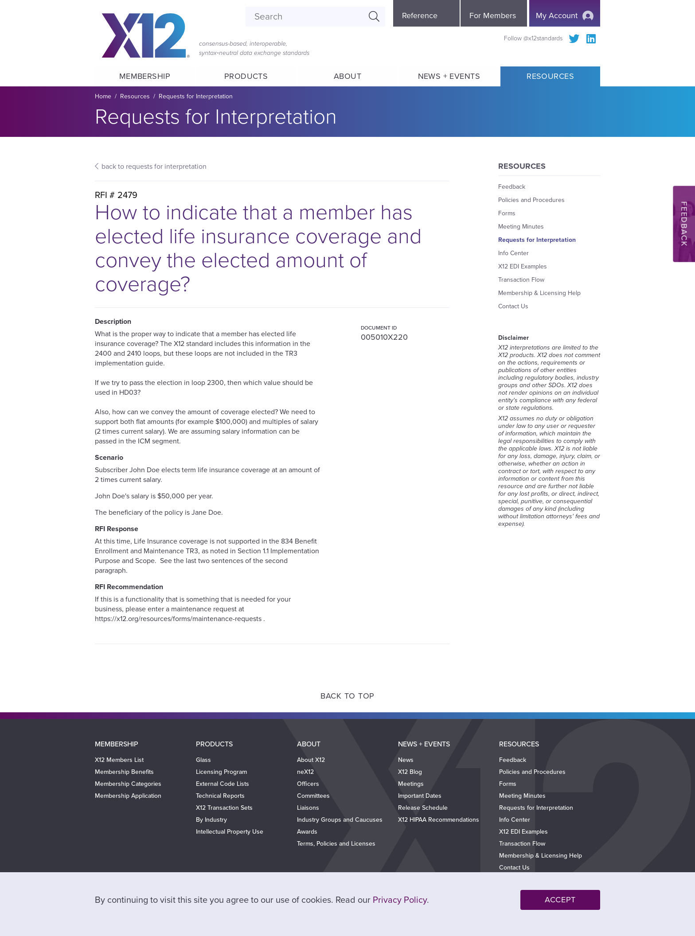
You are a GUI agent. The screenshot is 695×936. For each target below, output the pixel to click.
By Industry (211, 819)
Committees (313, 796)
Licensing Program (221, 772)
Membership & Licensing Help (539, 293)
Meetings (411, 784)
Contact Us (513, 306)
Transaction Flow (521, 280)
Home (103, 96)
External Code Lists (222, 784)
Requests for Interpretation (196, 96)
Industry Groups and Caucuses (340, 819)
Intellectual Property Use (229, 831)
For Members (492, 15)
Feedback (511, 186)
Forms (506, 213)
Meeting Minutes (521, 226)
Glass (203, 760)
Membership (144, 76)
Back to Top (347, 696)
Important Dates (419, 796)
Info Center (513, 253)
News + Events (449, 76)
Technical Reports (220, 796)
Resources (550, 76)
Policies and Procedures (531, 200)
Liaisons (308, 808)
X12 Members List (119, 760)
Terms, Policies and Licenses (336, 843)
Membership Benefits (124, 772)
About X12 (311, 760)
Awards (307, 831)
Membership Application (128, 796)
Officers (308, 784)
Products (246, 76)
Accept (560, 900)
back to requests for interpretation (154, 166)
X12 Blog (410, 772)
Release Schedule (423, 808)
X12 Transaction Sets (224, 808)
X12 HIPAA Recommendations (438, 819)
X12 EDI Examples (522, 266)
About (347, 76)
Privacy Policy (400, 900)
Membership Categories (128, 784)
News (406, 760)
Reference (419, 15)
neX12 (305, 772)
